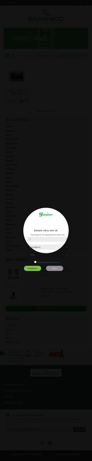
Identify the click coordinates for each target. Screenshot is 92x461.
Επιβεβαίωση (32, 268)
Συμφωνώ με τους (45, 262)
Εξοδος (54, 268)
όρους (57, 262)
